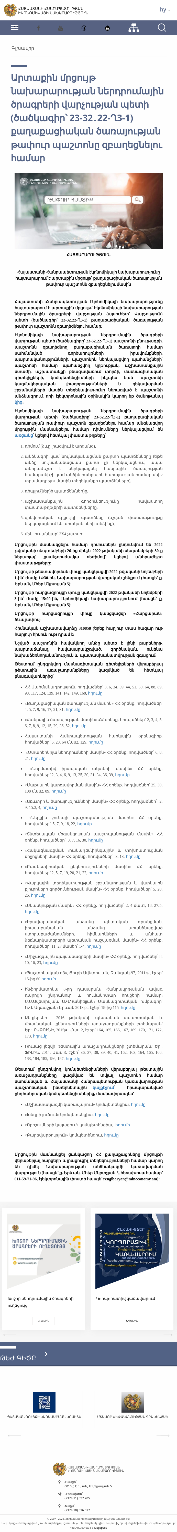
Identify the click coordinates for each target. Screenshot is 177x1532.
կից (18, 402)
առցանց (24, 435)
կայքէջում (103, 1087)
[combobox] (165, 10)
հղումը (95, 693)
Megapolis (100, 1527)
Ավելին (43, 1321)
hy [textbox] (163, 10)
